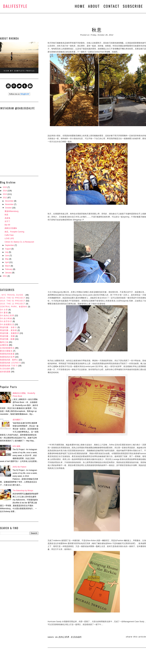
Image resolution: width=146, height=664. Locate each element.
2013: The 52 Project (12, 298)
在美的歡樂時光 (7, 348)
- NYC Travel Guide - (12, 295)
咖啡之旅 (4, 342)
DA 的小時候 (6, 318)
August (8, 249)
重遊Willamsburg (11, 211)
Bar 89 (7, 225)
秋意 (6, 215)
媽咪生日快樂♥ (11, 228)
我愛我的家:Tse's (9, 366)
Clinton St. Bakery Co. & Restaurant (19, 242)
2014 (5, 191)
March (8, 266)
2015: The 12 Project (12, 304)
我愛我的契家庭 (7, 354)
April (7, 262)
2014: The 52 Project (12, 301)
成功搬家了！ (18, 420)
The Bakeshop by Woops (23, 490)
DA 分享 (4, 310)
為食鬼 (7, 218)
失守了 (7, 221)
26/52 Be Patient (19, 467)
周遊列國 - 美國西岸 (9, 333)
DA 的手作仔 (6, 321)
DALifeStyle (15, 6)
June (7, 255)
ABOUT (94, 6)
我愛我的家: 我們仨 (9, 360)
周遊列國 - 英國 (7, 336)
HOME (80, 6)
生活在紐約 (5, 369)
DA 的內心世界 (7, 315)
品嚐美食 (4, 345)
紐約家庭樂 (5, 372)
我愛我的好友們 (7, 357)
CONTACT (112, 6)
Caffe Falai (9, 235)
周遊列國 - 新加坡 (8, 330)
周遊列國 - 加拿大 (8, 327)
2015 (5, 187)
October (8, 208)
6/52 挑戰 (16, 446)
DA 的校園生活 (7, 324)
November (9, 204)
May (7, 259)
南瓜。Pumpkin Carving (14, 232)
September (10, 245)
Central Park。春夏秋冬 (13, 307)
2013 (5, 194)
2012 (5, 198)
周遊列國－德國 (7, 339)
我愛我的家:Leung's (10, 363)
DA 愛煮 (4, 313)
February (9, 269)
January (8, 273)
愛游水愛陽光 (6, 351)
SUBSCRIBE (133, 6)
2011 (5, 276)
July (7, 252)
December (9, 201)
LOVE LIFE (9, 238)
